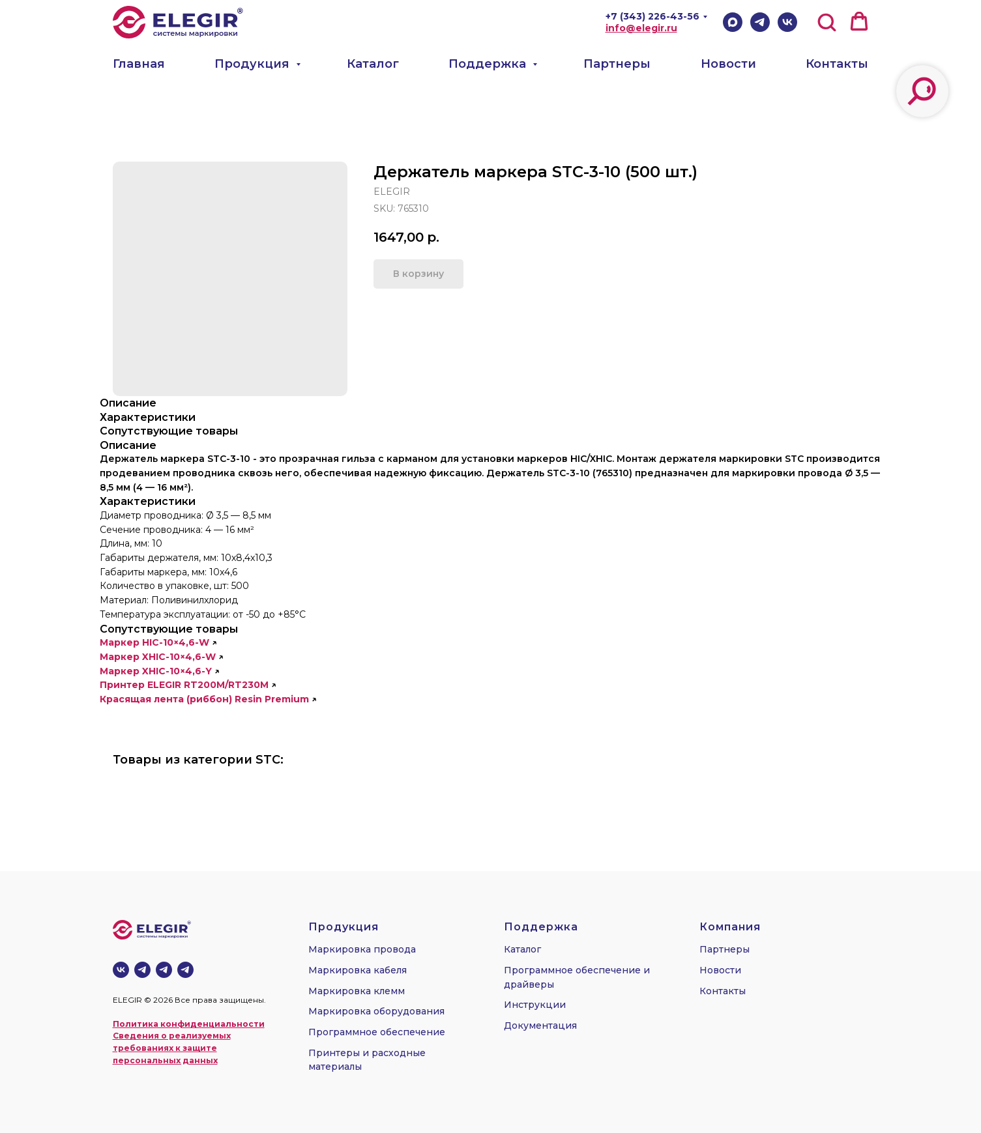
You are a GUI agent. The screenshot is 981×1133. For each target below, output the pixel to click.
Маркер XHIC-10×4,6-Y (156, 671)
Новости (728, 64)
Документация (540, 1025)
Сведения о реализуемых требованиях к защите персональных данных (172, 1048)
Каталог (373, 64)
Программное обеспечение (376, 1032)
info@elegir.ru (641, 28)
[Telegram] (760, 22)
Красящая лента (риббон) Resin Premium (204, 699)
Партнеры (617, 64)
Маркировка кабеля (357, 970)
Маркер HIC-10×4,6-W (154, 642)
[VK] (787, 22)
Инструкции (535, 1005)
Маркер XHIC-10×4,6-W (158, 657)
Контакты (837, 64)
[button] (826, 21)
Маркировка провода (362, 949)
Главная (139, 64)
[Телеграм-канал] (142, 970)
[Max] (732, 22)
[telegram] (164, 970)
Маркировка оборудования (376, 1011)
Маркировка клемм (356, 991)
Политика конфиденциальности (189, 1024)
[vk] (121, 970)
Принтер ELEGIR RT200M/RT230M (184, 685)
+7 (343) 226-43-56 (652, 16)
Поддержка (488, 64)
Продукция (253, 64)
